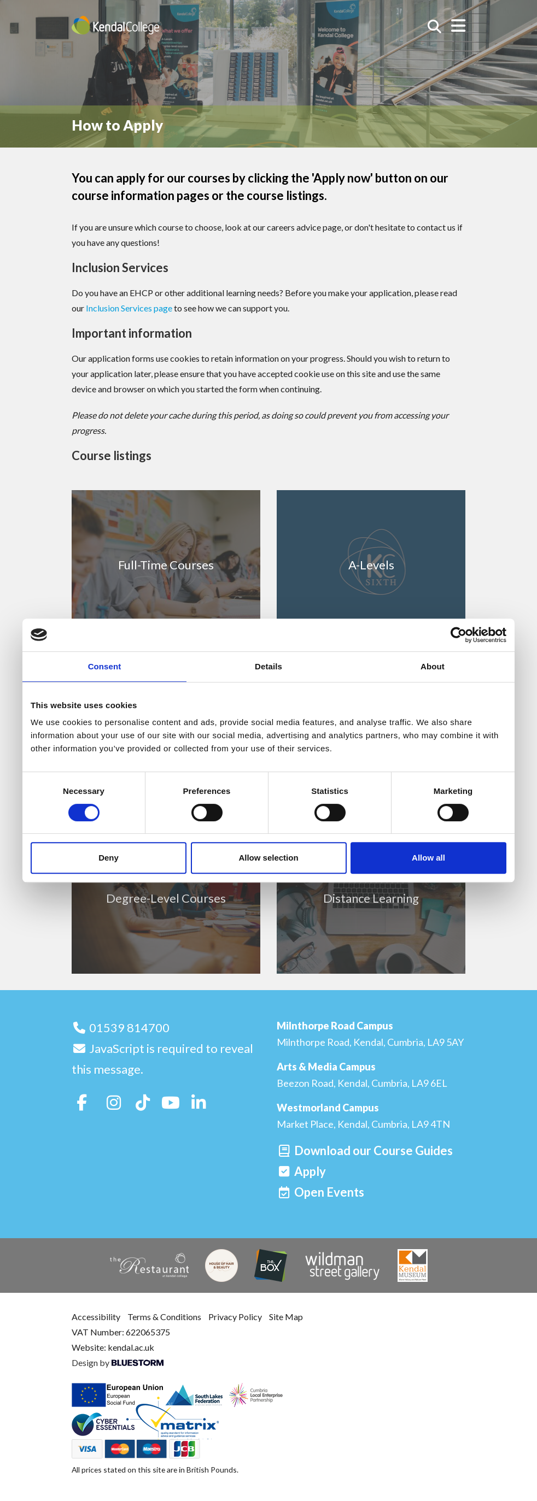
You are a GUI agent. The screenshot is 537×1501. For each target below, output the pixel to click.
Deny (108, 857)
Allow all (428, 857)
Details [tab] (268, 666)
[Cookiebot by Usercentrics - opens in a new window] (458, 635)
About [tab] (433, 666)
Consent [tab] (104, 666)
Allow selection (268, 857)
